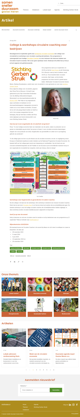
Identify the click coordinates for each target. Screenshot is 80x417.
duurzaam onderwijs (34, 30)
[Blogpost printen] (22, 261)
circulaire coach (36, 248)
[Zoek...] (68, 3)
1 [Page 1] (33, 370)
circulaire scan (46, 248)
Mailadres (23, 386)
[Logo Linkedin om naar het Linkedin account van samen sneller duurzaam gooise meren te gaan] (70, 404)
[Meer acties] (69, 41)
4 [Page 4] (43, 370)
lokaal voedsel (47, 30)
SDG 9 (29, 255)
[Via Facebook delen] (10, 261)
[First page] (26, 369)
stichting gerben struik (58, 248)
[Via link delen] (18, 261)
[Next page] (50, 369)
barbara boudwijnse (16, 248)
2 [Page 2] (36, 370)
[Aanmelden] (56, 390)
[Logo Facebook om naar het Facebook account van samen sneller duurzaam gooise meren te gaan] (76, 404)
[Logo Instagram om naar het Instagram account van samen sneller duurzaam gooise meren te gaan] (73, 404)
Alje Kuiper (26, 248)
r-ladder (13, 251)
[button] (76, 30)
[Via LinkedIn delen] (14, 261)
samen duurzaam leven (61, 30)
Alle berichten (6, 30)
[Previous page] (29, 369)
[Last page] (53, 369)
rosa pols (20, 251)
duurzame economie (19, 30)
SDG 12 (12, 255)
